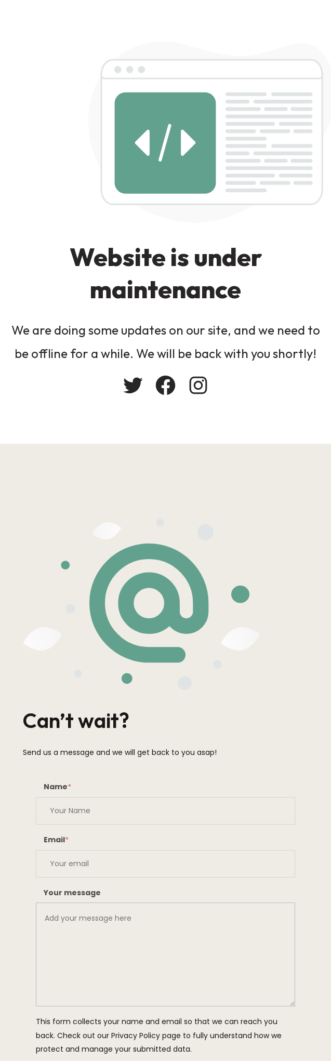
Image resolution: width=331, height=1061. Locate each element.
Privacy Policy (135, 1035)
